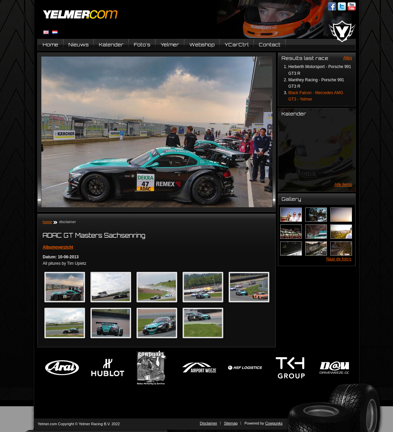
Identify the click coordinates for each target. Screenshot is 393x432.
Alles (347, 58)
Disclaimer (208, 423)
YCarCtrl (237, 44)
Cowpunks (274, 423)
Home (50, 44)
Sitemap (230, 423)
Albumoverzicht (58, 247)
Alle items (343, 184)
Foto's (142, 44)
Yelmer (170, 44)
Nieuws (78, 44)
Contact (270, 44)
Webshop (201, 44)
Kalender (111, 44)
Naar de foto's (338, 259)
